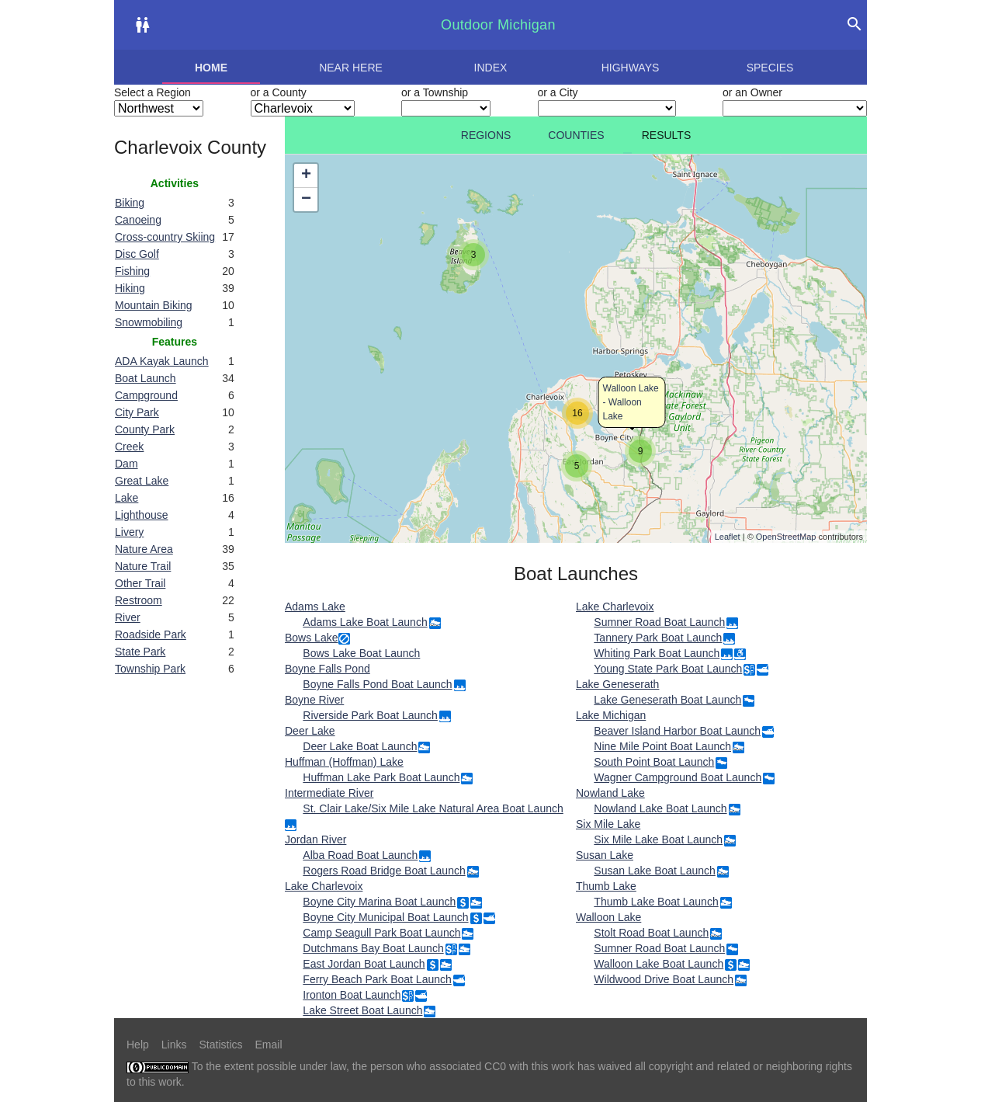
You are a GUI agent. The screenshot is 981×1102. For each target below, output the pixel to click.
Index (491, 67)
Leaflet (727, 536)
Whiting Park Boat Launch (656, 653)
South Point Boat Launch (654, 762)
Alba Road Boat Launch (360, 855)
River (127, 617)
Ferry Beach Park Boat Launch (377, 979)
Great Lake (141, 481)
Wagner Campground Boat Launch (677, 777)
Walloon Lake (608, 917)
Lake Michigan (611, 715)
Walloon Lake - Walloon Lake (631, 402)
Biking (129, 202)
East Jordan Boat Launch (364, 964)
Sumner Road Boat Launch (659, 622)
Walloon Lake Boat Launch (658, 964)
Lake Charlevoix (323, 886)
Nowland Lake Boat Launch (660, 808)
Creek (129, 446)
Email (269, 1044)
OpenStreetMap (786, 536)
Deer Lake (310, 731)
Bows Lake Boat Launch (361, 653)
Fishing (132, 271)
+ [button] (306, 175)
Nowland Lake (610, 793)
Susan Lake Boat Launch (654, 870)
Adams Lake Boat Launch (365, 622)
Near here (351, 67)
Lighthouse (141, 515)
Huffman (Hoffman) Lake (344, 762)
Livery (129, 532)
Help (138, 1044)
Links (174, 1044)
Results (667, 135)
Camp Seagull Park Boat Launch (381, 932)
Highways (630, 67)
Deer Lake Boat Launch (360, 746)
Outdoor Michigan (498, 25)
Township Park (150, 668)
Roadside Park (150, 634)
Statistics (220, 1044)
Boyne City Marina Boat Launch (379, 901)
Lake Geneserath (617, 684)
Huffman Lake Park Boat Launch (381, 777)
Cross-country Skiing (165, 237)
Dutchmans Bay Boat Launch (373, 948)
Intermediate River (329, 793)
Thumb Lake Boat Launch (656, 901)
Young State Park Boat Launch (668, 668)
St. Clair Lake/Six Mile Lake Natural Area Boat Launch (433, 808)
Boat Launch (145, 378)
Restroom (138, 600)
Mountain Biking (153, 305)
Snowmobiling (148, 322)
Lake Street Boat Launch (362, 1010)
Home (211, 67)
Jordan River (315, 839)
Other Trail (140, 583)
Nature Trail (143, 566)
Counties (576, 135)
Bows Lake (311, 637)
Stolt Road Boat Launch (651, 932)
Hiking (130, 288)
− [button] (306, 199)
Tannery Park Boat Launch (658, 637)
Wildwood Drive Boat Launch (663, 979)
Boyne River (314, 700)
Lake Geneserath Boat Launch (667, 700)
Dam (126, 463)
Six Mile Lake (608, 824)
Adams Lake (315, 606)
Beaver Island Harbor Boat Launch (677, 731)
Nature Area (144, 549)
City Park (137, 412)
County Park (145, 429)
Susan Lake (604, 855)
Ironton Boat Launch (351, 995)
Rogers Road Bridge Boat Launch (384, 870)
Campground (146, 395)
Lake (126, 498)
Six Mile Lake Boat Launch (658, 839)
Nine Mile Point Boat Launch (662, 746)
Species (770, 67)
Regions (486, 135)
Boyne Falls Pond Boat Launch (377, 684)
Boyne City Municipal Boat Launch (385, 917)
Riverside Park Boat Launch (370, 715)
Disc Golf (137, 254)
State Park (140, 651)
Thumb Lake (606, 886)
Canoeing (138, 220)
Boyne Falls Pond (327, 668)
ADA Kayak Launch (162, 361)
